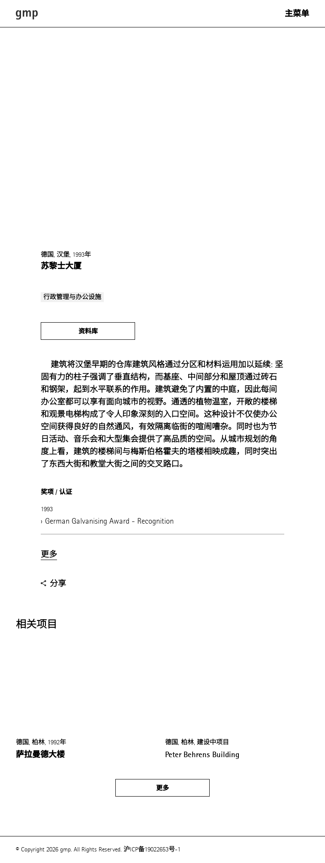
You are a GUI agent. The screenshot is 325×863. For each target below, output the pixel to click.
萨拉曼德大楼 (40, 754)
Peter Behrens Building (202, 754)
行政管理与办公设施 (72, 297)
